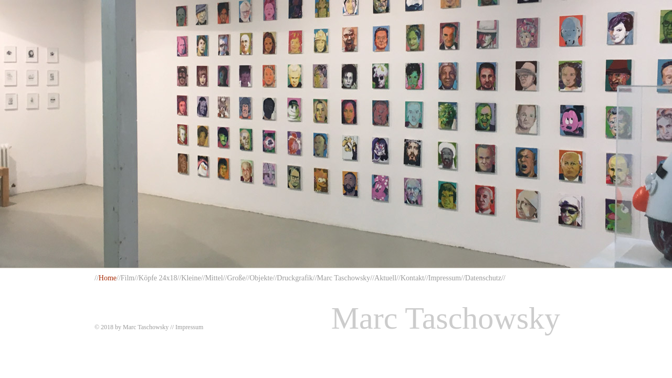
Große (236, 278)
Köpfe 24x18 (158, 278)
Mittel (214, 278)
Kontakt (412, 278)
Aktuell (385, 278)
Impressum (444, 278)
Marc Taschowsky (344, 278)
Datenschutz (483, 278)
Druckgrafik (294, 278)
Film (127, 278)
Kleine (191, 278)
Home (108, 278)
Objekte (260, 278)
